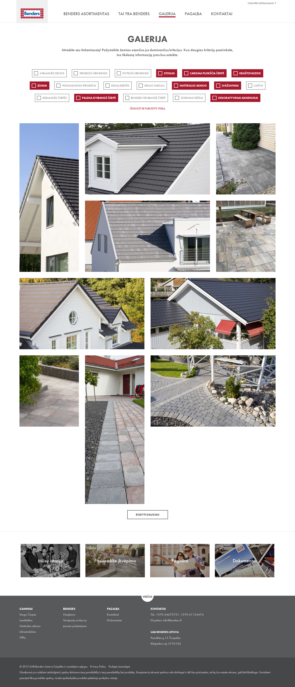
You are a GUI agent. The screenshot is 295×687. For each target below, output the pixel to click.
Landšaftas (25, 620)
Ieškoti (272, 14)
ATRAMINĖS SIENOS (52, 73)
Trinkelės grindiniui (93, 73)
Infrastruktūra (27, 632)
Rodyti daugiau (147, 514)
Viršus (147, 597)
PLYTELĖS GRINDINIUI (136, 73)
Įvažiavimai (230, 85)
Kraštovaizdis (250, 73)
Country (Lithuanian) (261, 3)
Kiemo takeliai (154, 85)
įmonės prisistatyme (75, 626)
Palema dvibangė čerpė (99, 98)
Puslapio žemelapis (119, 666)
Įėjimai (42, 85)
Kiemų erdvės (120, 85)
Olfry (22, 637)
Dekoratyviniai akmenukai (238, 98)
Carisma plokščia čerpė (207, 73)
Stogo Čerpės (27, 614)
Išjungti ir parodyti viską (147, 108)
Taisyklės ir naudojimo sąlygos (70, 666)
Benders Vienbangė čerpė (148, 98)
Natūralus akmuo (193, 85)
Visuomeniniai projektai (79, 85)
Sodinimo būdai (192, 98)
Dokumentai (114, 620)
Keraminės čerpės (55, 98)
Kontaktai (113, 614)
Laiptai (258, 85)
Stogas (169, 73)
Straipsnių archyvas (75, 620)
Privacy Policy (98, 666)
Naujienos (69, 614)
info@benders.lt (172, 620)
